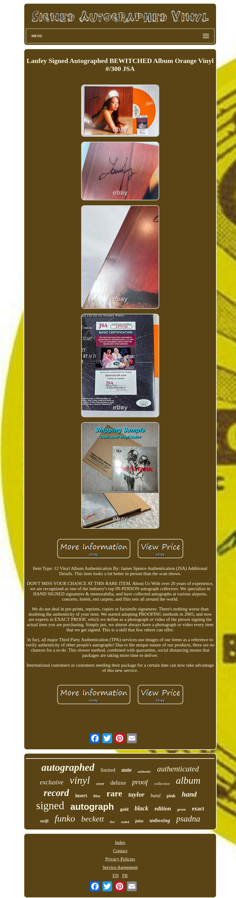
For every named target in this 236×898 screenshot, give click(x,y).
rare (114, 793)
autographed (67, 767)
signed (50, 806)
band (155, 795)
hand (189, 794)
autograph (92, 807)
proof (140, 782)
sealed (125, 822)
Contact (120, 850)
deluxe (118, 782)
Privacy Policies (120, 859)
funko (65, 818)
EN (115, 875)
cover (100, 784)
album (188, 780)
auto (126, 770)
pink (171, 795)
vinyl (80, 780)
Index (120, 842)
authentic (144, 771)
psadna (188, 818)
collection (162, 783)
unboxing (159, 820)
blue (96, 796)
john (139, 821)
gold (124, 809)
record (56, 792)
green (181, 809)
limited (107, 770)
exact (198, 809)
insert (81, 795)
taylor (136, 794)
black (141, 808)
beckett (92, 818)
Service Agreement (120, 867)
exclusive (52, 782)
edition (163, 808)
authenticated (178, 769)
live (112, 822)
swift (44, 821)
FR (125, 875)
